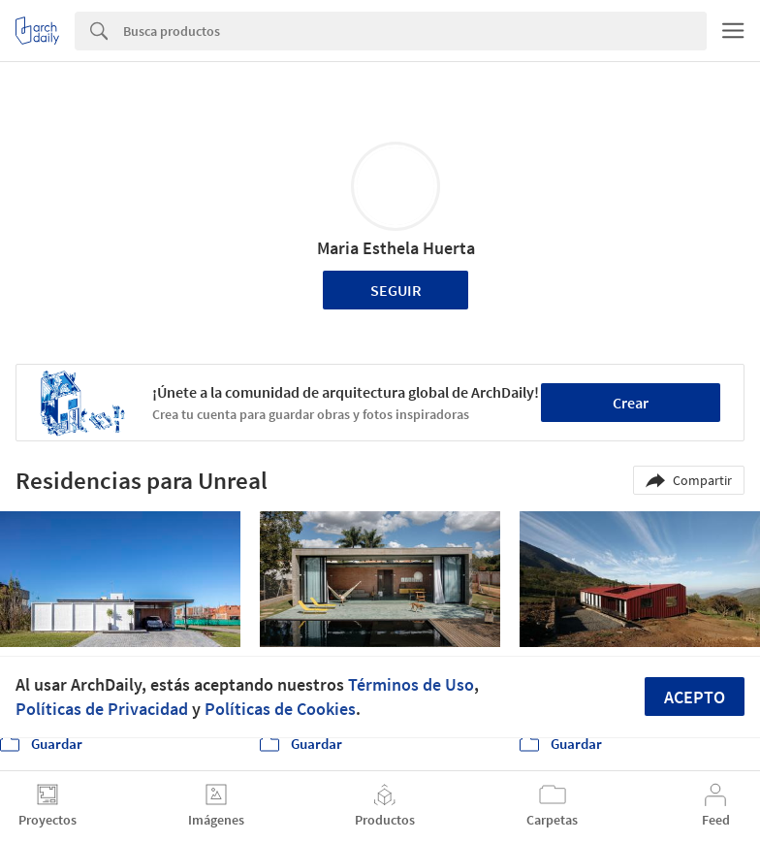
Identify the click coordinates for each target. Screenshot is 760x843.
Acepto (694, 697)
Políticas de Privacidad (102, 708)
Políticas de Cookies (280, 708)
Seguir (396, 290)
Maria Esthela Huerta (396, 248)
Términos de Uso (411, 684)
